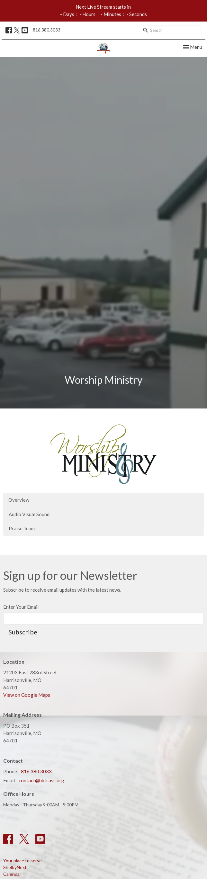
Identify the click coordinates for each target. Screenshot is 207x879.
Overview (18, 500)
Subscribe (22, 632)
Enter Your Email (21, 607)
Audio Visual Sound (29, 514)
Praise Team (22, 528)
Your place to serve (22, 860)
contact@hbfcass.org (41, 780)
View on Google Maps (26, 695)
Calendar (12, 874)
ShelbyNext (15, 867)
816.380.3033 (46, 29)
